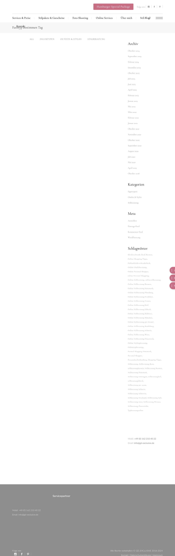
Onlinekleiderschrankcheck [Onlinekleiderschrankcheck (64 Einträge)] (139, 260)
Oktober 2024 (133, 50)
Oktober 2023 (133, 72)
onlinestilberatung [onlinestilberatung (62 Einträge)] (153, 277)
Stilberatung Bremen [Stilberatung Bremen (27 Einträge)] (153, 363)
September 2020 (134, 144)
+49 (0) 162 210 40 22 (145, 432)
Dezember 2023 (134, 67)
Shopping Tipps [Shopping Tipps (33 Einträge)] (154, 355)
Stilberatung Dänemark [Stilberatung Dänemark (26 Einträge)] (137, 367)
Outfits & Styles (135, 195)
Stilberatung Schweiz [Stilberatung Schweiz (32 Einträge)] (136, 383)
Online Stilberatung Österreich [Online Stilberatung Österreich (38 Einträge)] (141, 334)
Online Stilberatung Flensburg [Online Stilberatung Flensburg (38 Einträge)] (140, 289)
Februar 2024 (133, 61)
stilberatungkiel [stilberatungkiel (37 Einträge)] (154, 371)
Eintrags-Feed (133, 223)
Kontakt (124, 548)
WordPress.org (134, 234)
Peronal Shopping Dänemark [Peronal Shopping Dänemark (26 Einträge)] (139, 346)
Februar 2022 (133, 116)
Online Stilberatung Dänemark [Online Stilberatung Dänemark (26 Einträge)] (140, 285)
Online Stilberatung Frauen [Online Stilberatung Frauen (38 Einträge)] (139, 297)
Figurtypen (132, 189)
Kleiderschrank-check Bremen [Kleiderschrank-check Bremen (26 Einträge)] (140, 252)
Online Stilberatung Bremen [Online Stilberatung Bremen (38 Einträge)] (139, 281)
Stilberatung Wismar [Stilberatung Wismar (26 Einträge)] (152, 396)
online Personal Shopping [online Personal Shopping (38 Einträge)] (138, 272)
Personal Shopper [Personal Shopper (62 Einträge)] (135, 351)
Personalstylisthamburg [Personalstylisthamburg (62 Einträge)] (137, 355)
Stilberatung (133, 200)
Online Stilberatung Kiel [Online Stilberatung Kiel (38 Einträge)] (138, 301)
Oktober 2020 (134, 138)
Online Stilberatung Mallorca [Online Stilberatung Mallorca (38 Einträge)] (140, 309)
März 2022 (132, 111)
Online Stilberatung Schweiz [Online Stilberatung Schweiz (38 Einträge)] (139, 326)
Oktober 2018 (133, 171)
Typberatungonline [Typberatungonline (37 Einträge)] (135, 404)
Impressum (157, 548)
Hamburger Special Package (113, 6)
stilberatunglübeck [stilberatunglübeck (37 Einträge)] (135, 375)
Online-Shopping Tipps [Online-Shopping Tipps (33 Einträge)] (137, 256)
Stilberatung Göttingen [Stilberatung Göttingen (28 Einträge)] (137, 371)
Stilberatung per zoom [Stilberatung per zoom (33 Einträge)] (137, 379)
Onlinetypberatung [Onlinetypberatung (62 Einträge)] (136, 342)
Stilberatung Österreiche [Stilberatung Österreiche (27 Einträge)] (138, 400)
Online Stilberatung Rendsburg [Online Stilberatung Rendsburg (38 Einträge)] (141, 322)
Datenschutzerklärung (140, 548)
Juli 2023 (131, 78)
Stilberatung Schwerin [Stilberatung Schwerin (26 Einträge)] (137, 388)
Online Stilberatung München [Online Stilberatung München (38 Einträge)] (140, 314)
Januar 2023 (133, 100)
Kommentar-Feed (135, 229)
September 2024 (134, 56)
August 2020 (133, 149)
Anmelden (132, 218)
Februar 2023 (133, 94)
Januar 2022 (133, 122)
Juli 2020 (131, 155)
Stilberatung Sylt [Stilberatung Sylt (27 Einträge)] (155, 392)
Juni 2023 (131, 83)
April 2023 (132, 89)
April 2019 (132, 166)
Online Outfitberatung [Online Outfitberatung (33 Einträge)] (137, 264)
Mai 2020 (131, 160)
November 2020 (134, 133)
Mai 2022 (131, 105)
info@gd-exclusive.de (144, 436)
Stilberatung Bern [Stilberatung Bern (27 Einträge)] (146, 359)
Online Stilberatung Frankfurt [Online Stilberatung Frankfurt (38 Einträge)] (140, 293)
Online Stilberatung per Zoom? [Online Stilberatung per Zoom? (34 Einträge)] (141, 318)
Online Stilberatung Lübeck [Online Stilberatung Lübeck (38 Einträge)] (139, 305)
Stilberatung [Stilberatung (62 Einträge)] (133, 359)
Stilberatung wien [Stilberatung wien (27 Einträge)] (135, 396)
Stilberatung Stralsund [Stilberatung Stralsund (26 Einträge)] (137, 392)
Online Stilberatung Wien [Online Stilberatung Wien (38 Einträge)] (138, 330)
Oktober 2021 (133, 127)
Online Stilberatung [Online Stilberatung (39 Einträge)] (136, 277)
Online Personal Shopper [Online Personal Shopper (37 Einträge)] (138, 268)
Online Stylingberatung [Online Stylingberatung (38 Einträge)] (137, 338)
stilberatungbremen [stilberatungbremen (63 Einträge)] (136, 363)
